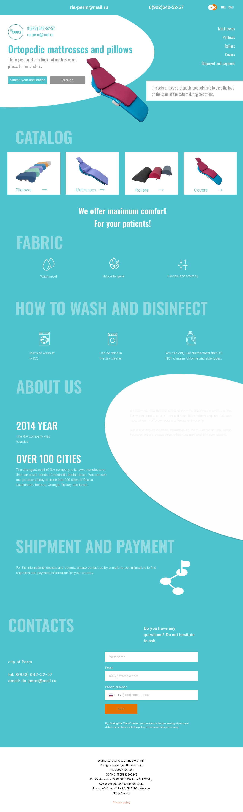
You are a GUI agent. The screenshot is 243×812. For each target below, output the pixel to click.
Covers (230, 54)
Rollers (230, 46)
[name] (151, 657)
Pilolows (229, 37)
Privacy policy (121, 802)
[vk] (211, 7)
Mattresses (226, 28)
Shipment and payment (218, 63)
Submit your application (27, 80)
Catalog (67, 80)
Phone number (116, 687)
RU (232, 7)
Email (109, 668)
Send (121, 709)
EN (224, 7)
